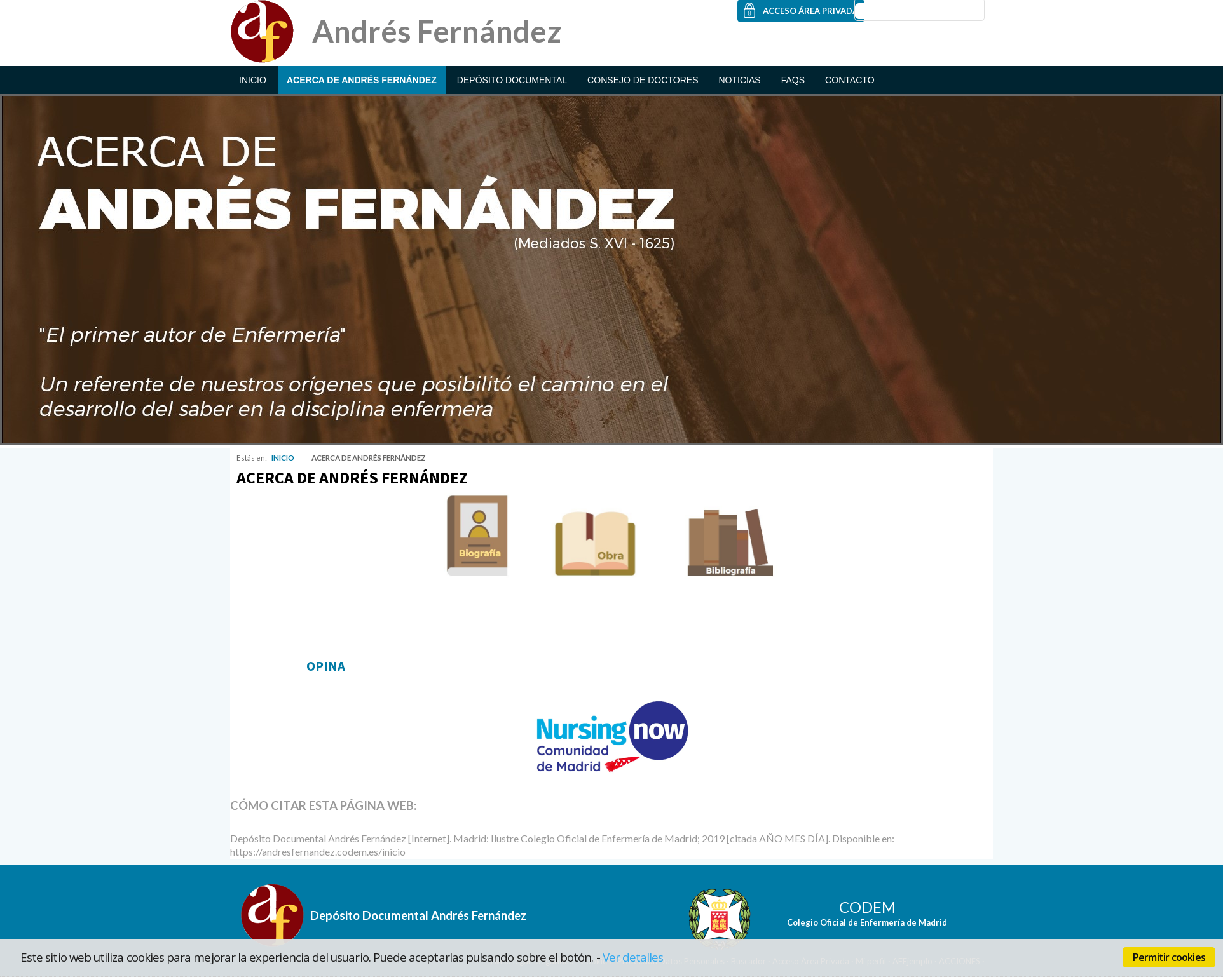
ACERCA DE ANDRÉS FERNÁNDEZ (362, 80)
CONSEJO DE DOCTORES (642, 80)
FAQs (793, 80)
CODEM (867, 907)
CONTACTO (849, 80)
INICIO (252, 80)
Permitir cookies (1169, 957)
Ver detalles (633, 957)
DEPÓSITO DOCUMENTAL (512, 80)
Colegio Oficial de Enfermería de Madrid (867, 922)
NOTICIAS (739, 80)
